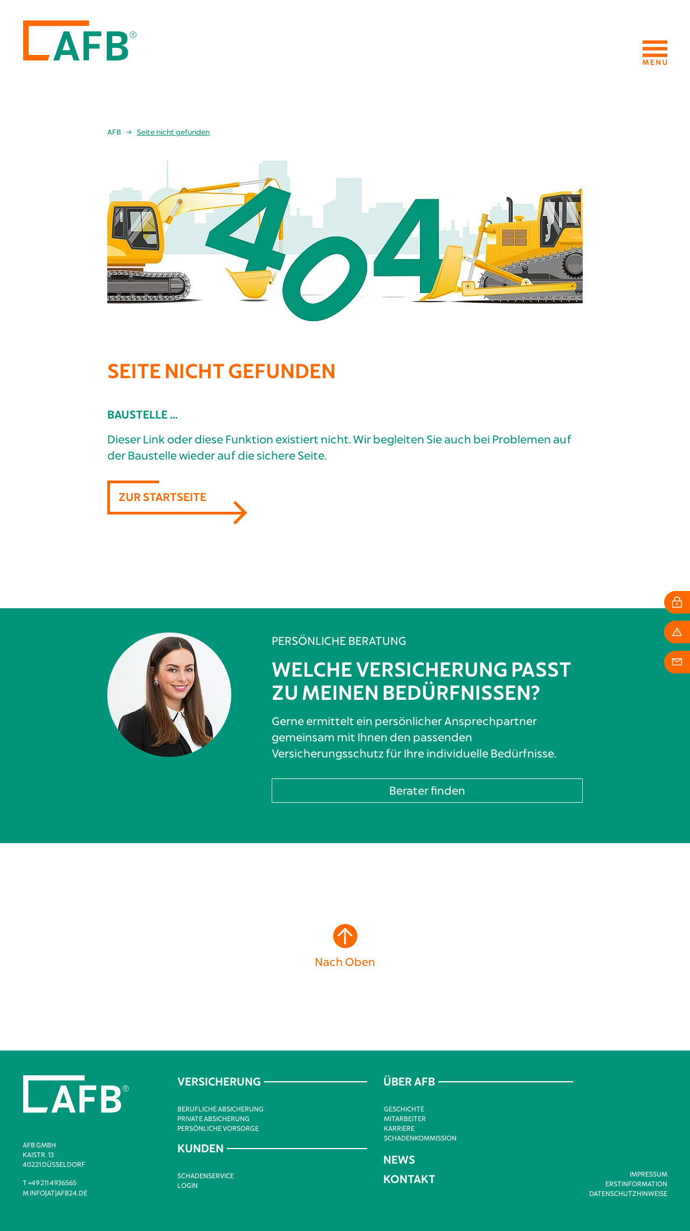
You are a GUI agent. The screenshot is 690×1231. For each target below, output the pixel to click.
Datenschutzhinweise (628, 1193)
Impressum (648, 1174)
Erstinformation (636, 1183)
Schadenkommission (420, 1138)
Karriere (399, 1128)
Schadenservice (205, 1175)
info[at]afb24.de (58, 1193)
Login (187, 1185)
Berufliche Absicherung (220, 1109)
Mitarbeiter (405, 1118)
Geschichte (404, 1109)
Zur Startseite (162, 496)
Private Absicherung (213, 1118)
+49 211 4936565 (52, 1182)
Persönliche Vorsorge (218, 1128)
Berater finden (427, 790)
